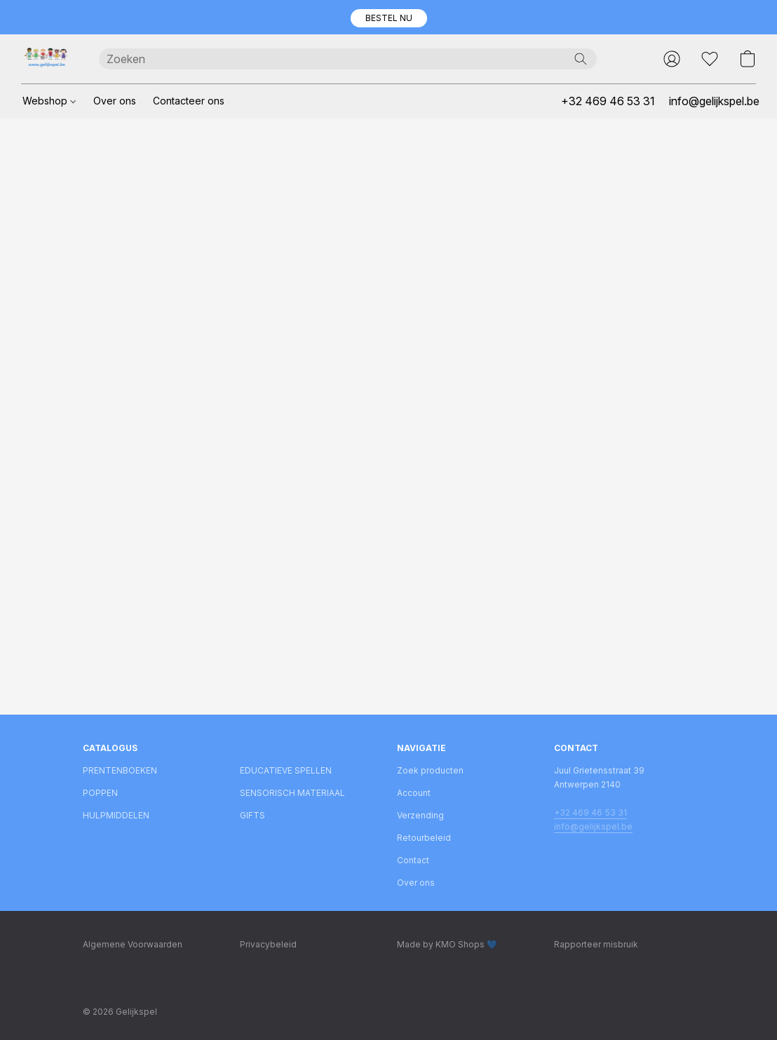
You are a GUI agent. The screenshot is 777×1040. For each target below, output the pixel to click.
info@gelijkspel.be (593, 826)
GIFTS (252, 815)
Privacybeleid (268, 944)
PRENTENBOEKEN (120, 770)
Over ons (114, 101)
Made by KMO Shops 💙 (447, 944)
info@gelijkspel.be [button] (714, 101)
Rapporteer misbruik (596, 944)
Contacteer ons (188, 101)
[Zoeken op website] (580, 59)
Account (414, 793)
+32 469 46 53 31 (590, 812)
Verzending (420, 815)
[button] (389, 18)
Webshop (49, 101)
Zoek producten (430, 770)
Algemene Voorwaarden (132, 944)
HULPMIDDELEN (116, 815)
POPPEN (100, 793)
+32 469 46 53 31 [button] (608, 101)
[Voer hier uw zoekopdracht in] (348, 58)
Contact (413, 860)
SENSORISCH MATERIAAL (292, 793)
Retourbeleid (424, 837)
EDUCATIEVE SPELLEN (286, 770)
